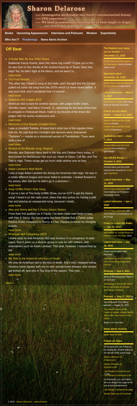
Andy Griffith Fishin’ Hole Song (26, 189)
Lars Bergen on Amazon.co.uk (117, 375)
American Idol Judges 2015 (24, 99)
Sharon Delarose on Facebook (118, 394)
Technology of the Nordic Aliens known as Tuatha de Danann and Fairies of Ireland (118, 287)
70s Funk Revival (18, 79)
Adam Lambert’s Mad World (25, 169)
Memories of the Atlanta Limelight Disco (32, 124)
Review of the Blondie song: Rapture (30, 148)
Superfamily (108, 33)
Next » (9, 283)
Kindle (129, 170)
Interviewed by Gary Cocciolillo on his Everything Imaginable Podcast (118, 261)
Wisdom (91, 33)
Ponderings (30, 39)
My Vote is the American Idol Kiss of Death (34, 258)
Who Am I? (12, 39)
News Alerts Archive (54, 39)
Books (9, 33)
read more (14, 75)
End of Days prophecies (115, 189)
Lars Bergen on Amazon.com (117, 371)
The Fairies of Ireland (113, 102)
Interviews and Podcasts (67, 33)
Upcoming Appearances (32, 33)
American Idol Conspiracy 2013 (27, 234)
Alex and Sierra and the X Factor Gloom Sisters (37, 209)
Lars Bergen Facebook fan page (118, 389)
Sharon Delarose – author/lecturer (31, 402)
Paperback (113, 173)
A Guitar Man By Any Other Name (28, 59)
